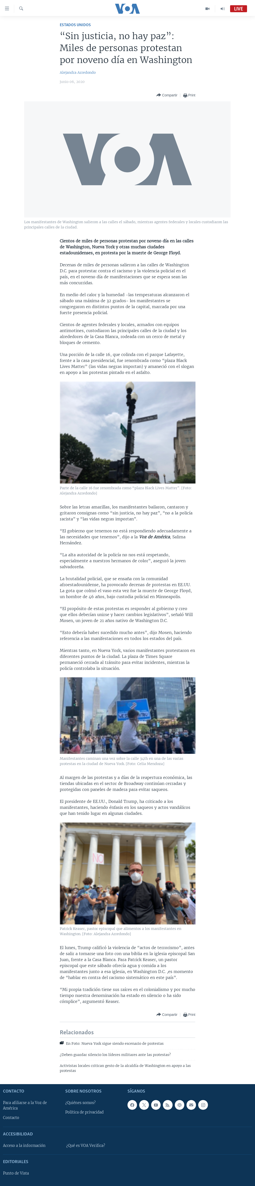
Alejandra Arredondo (78, 72)
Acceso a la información (24, 1145)
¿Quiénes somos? (80, 1103)
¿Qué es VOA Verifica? (85, 1145)
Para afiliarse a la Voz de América (25, 1106)
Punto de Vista (16, 1173)
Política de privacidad (84, 1112)
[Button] (166, 95)
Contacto (11, 1118)
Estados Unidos (75, 25)
